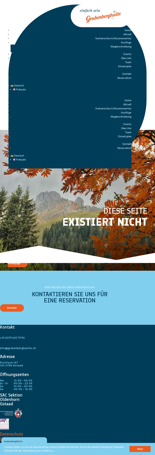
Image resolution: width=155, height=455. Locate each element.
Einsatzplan (124, 66)
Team (128, 62)
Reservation (124, 78)
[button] (55, 451)
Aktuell (127, 34)
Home (128, 30)
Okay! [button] (140, 449)
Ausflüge (126, 42)
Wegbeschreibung (120, 46)
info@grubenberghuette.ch (18, 348)
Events (127, 54)
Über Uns (126, 58)
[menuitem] (71, 85)
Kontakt (126, 74)
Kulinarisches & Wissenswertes (113, 38)
